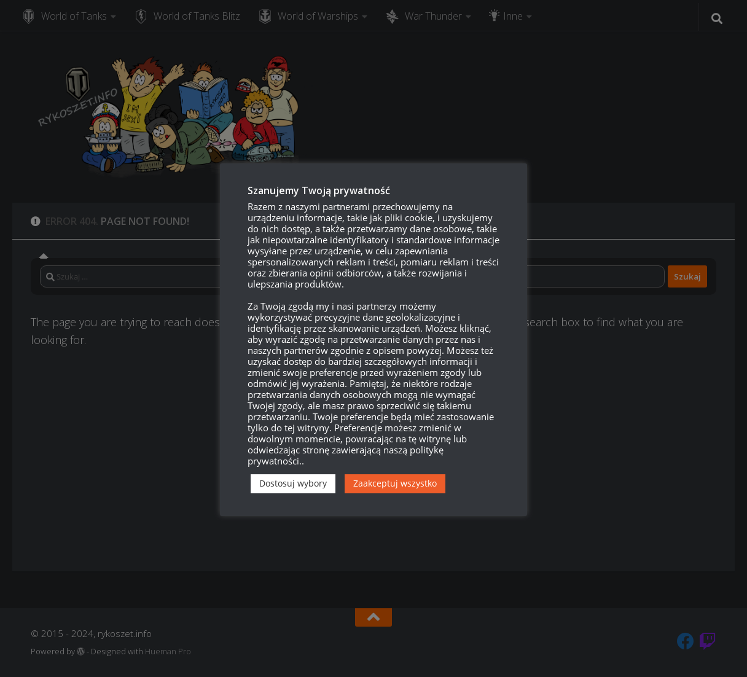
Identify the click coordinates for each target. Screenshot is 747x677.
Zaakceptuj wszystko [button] (395, 483)
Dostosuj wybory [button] (293, 483)
